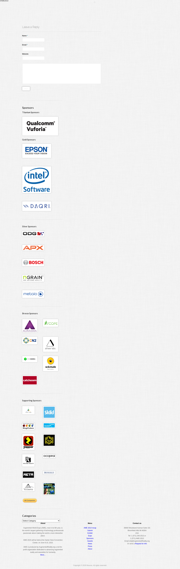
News (90, 544)
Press (90, 546)
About (146, 7)
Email (25, 45)
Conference (115, 7)
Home (94, 8)
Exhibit (89, 533)
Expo (127, 7)
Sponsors (90, 538)
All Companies (30, 500)
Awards (136, 7)
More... (42, 555)
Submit (90, 530)
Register (103, 7)
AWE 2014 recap (90, 528)
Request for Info (141, 544)
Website (25, 54)
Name (25, 36)
